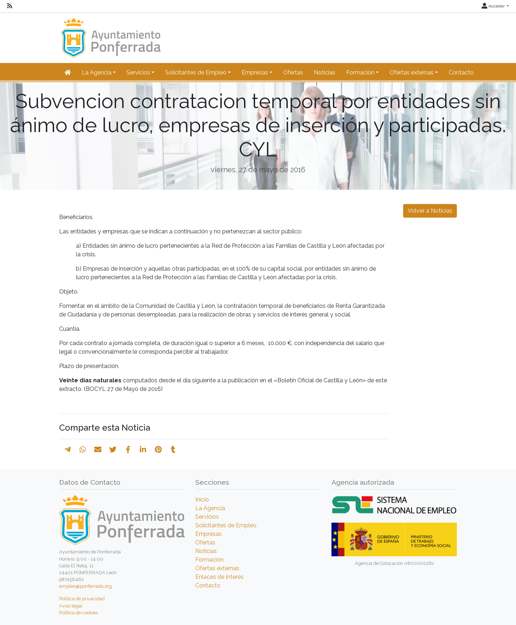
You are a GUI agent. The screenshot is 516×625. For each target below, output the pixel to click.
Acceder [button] (494, 6)
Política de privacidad (82, 598)
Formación (209, 559)
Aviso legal (70, 606)
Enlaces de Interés (219, 576)
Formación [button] (360, 72)
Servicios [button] (138, 72)
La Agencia (210, 508)
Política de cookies (78, 612)
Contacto (461, 72)
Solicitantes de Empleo (226, 525)
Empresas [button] (255, 72)
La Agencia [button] (96, 72)
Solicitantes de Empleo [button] (195, 72)
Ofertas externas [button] (412, 72)
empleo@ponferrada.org (85, 586)
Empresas (208, 533)
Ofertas (293, 72)
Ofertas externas (217, 568)
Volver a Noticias (430, 210)
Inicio (202, 499)
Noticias (324, 72)
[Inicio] (110, 34)
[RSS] (9, 6)
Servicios (207, 516)
